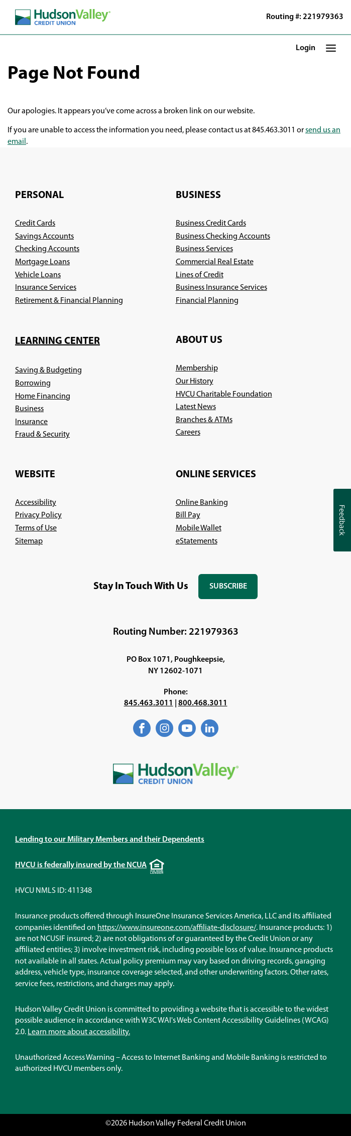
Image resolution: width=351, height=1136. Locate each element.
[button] (331, 48)
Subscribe (233, 591)
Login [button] (305, 48)
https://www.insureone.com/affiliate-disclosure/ (176, 928)
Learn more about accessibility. (79, 1032)
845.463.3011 (148, 703)
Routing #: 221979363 (304, 17)
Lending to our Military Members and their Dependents (109, 840)
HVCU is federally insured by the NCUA (81, 865)
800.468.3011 (202, 703)
